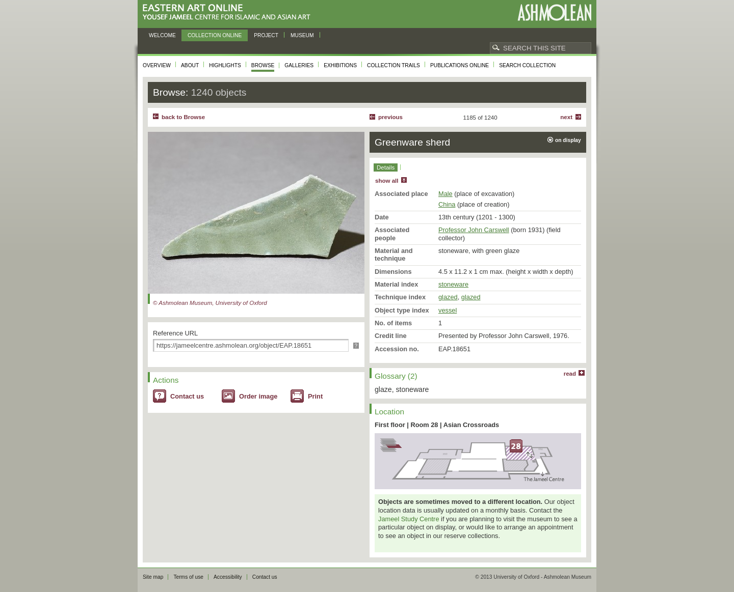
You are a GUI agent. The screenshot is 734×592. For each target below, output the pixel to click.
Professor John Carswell (473, 230)
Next (566, 117)
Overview (157, 65)
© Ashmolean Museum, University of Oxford (210, 303)
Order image (258, 396)
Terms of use (188, 577)
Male (445, 194)
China (446, 204)
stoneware (453, 284)
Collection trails (393, 65)
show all (386, 181)
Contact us (187, 396)
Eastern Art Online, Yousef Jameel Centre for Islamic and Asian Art (229, 12)
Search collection (527, 65)
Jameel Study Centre (408, 519)
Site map (153, 577)
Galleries (298, 65)
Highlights (225, 65)
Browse (263, 65)
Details (386, 167)
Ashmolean (554, 12)
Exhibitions (340, 65)
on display (568, 140)
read (570, 374)
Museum (302, 35)
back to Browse (183, 117)
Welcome (162, 35)
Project (266, 35)
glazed (448, 297)
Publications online (459, 65)
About (190, 65)
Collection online (215, 35)
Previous (390, 117)
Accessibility (228, 577)
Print (315, 396)
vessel (447, 310)
